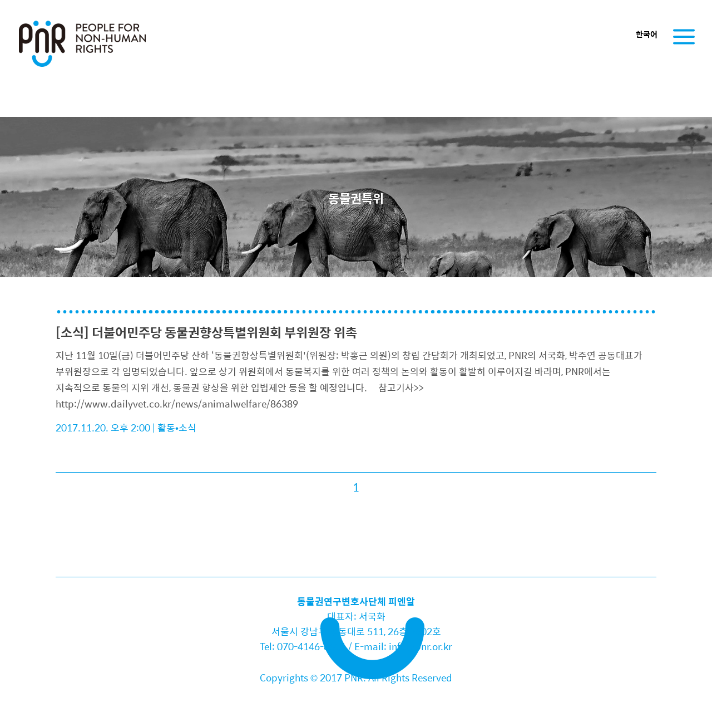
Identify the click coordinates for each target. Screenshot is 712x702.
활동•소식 (176, 427)
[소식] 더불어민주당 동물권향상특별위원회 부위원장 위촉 (206, 332)
